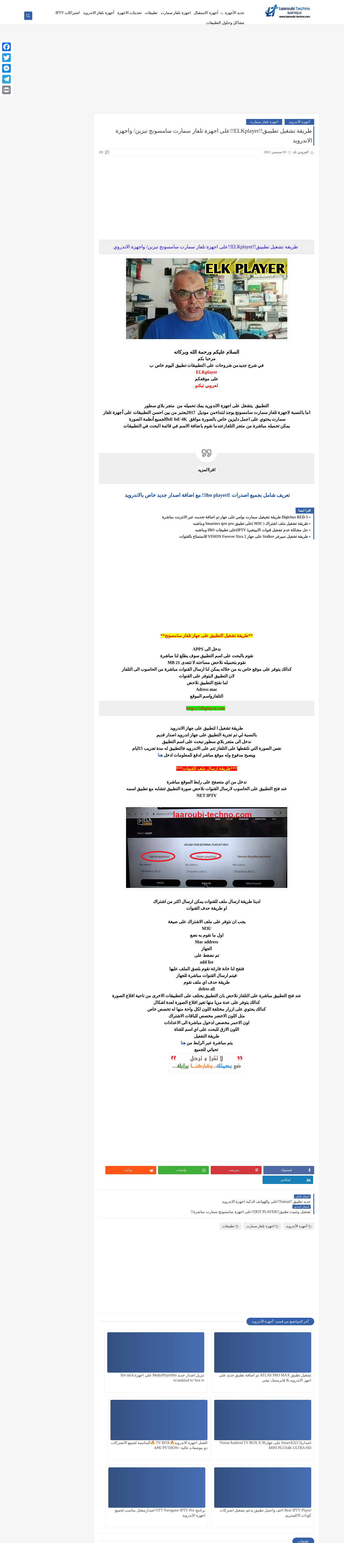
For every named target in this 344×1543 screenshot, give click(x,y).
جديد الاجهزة (86, 757)
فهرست (199, 4)
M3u (86, 1093)
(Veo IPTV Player (86, 469)
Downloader (86, 921)
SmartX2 (86, 1274)
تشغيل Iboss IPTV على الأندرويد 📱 (48, 648)
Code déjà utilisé (86, 882)
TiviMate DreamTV (87, 1300)
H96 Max (47, 994)
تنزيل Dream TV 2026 (48, 742)
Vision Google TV (86, 1326)
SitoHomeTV (47, 1205)
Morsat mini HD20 (48, 1106)
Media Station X (86, 1106)
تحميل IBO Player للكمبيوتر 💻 (48, 613)
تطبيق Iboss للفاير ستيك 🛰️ (86, 678)
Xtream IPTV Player (86, 1386)
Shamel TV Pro (86, 1205)
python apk (86, 1145)
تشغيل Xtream (86, 663)
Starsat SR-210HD (86, 1287)
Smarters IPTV (47, 1244)
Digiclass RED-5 (48, 895)
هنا (170, 756)
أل (48, 525)
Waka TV (86, 1339)
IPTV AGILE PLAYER (86, 1039)
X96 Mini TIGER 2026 (47, 1341)
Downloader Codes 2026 (47, 923)
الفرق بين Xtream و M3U (87, 540)
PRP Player (48, 1132)
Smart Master (47, 1218)
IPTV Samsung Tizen (48, 1055)
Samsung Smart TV (86, 1162)
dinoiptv (86, 908)
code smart (48, 882)
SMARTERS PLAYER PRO (86, 1259)
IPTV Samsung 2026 (86, 1055)
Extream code (48, 964)
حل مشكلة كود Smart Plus (48, 777)
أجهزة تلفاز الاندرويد (98, 13)
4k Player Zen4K (87, 482)
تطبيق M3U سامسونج (86, 695)
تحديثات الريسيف (86, 568)
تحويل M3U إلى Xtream (86, 648)
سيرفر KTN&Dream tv (86, 794)
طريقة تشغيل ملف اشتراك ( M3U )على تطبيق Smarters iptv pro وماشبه (250, 525)
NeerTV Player (86, 1119)
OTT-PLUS (48, 1119)
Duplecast (87, 951)
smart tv (47, 1231)
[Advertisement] (172, 73)
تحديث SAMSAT (86, 555)
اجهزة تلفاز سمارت (176, 13)
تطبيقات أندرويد (47, 710)
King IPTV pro (86, 1080)
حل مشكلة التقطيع (87, 775)
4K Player (48, 469)
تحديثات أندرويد (48, 568)
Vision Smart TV (48, 1326)
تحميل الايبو (47, 581)
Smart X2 (86, 1244)
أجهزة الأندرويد (299, 123)
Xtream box (86, 1356)
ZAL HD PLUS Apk (48, 1386)
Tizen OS (47, 1300)
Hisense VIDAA (86, 1007)
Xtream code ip (48, 1356)
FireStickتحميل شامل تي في (48, 979)
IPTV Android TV (48, 1037)
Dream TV (86, 938)
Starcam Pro (47, 1274)
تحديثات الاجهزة (129, 13)
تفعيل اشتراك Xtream (48, 725)
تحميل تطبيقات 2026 (48, 596)
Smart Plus (86, 1231)
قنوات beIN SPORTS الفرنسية (47, 811)
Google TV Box (86, 994)
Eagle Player (86, 964)
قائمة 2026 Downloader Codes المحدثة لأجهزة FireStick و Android (71, 139)
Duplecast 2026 (48, 951)
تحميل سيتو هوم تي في (86, 613)
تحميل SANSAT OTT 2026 (47, 630)
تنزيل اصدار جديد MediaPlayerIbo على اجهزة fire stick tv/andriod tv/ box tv (219, 1362)
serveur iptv (86, 1192)
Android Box (48, 844)
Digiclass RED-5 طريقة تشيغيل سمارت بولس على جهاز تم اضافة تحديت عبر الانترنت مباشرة (235, 519)
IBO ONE (48, 1007)
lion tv (47, 1080)
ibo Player (86, 1020)
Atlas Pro (86, 869)
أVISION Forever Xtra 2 (47, 540)
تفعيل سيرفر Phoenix (86, 742)
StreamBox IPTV (48, 1287)
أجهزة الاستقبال (206, 13)
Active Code (47, 826)
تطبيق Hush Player (47, 663)
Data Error (86, 895)
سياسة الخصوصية (234, 4)
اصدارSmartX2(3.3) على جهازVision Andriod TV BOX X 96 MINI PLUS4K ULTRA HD (151, 1362)
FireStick (86, 977)
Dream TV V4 (48, 938)
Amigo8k (86, 844)
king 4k (47, 1068)
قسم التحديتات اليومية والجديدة (86, 811)
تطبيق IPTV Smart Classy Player (47, 678)
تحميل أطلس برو (86, 581)
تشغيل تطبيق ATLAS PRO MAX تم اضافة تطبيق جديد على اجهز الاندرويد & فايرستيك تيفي (283, 1362)
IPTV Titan (87, 1068)
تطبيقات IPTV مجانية (86, 725)
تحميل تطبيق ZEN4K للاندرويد (86, 596)
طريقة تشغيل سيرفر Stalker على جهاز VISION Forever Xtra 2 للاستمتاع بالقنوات (243, 538)
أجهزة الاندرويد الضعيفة (48, 497)
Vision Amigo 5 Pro (48, 1313)
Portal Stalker (86, 1132)
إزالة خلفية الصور (155, 4)
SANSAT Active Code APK (86, 1177)
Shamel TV (48, 1192)
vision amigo (86, 1313)
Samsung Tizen (48, 1162)
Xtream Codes (87, 1369)
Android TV (86, 857)
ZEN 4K (86, 1399)
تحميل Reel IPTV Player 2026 (86, 630)
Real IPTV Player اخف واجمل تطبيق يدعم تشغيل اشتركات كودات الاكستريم (217, 1429)
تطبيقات (151, 13)
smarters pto (47, 1257)
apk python (48, 857)
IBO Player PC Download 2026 (48, 1022)
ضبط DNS (47, 792)
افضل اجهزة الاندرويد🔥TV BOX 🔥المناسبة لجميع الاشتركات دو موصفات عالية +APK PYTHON (285, 1429)
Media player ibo (48, 1093)
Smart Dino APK (87, 1218)
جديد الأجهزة (235, 13)
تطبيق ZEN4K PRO (48, 693)
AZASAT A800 (48, 869)
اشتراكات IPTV (180, 4)
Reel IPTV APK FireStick (48, 1147)
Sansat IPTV (48, 1175)
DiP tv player (48, 908)
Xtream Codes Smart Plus (47, 1371)
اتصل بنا (214, 4)
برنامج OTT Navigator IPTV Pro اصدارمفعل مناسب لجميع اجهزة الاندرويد (154, 1429)
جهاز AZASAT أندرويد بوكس (47, 759)
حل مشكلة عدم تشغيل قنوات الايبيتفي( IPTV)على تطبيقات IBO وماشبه (251, 532)
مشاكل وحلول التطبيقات (225, 23)
